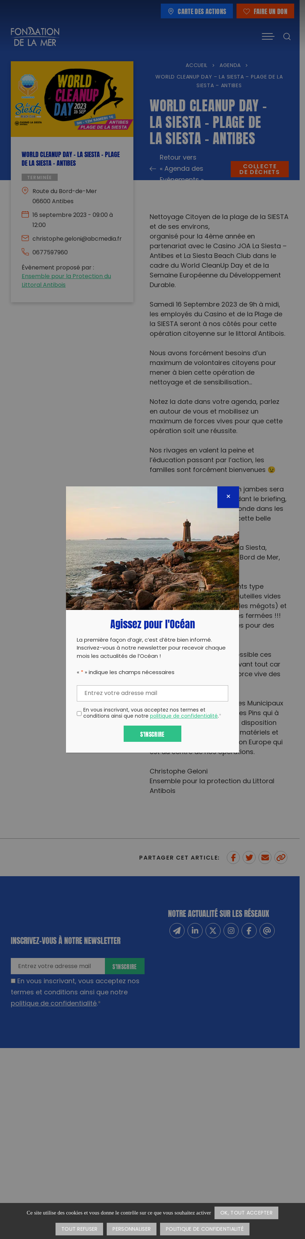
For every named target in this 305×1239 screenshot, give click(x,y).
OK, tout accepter (246, 1213)
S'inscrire (152, 734)
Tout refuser (79, 1229)
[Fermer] (228, 497)
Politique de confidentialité (205, 1229)
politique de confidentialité (184, 716)
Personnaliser (131, 1229)
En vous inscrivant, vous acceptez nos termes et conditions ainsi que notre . (152, 714)
